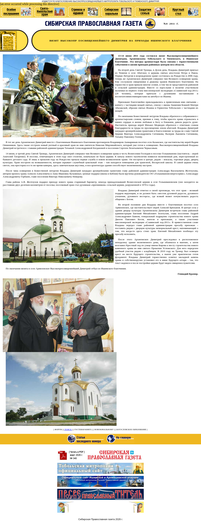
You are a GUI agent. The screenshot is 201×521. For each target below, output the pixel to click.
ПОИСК (68, 430)
